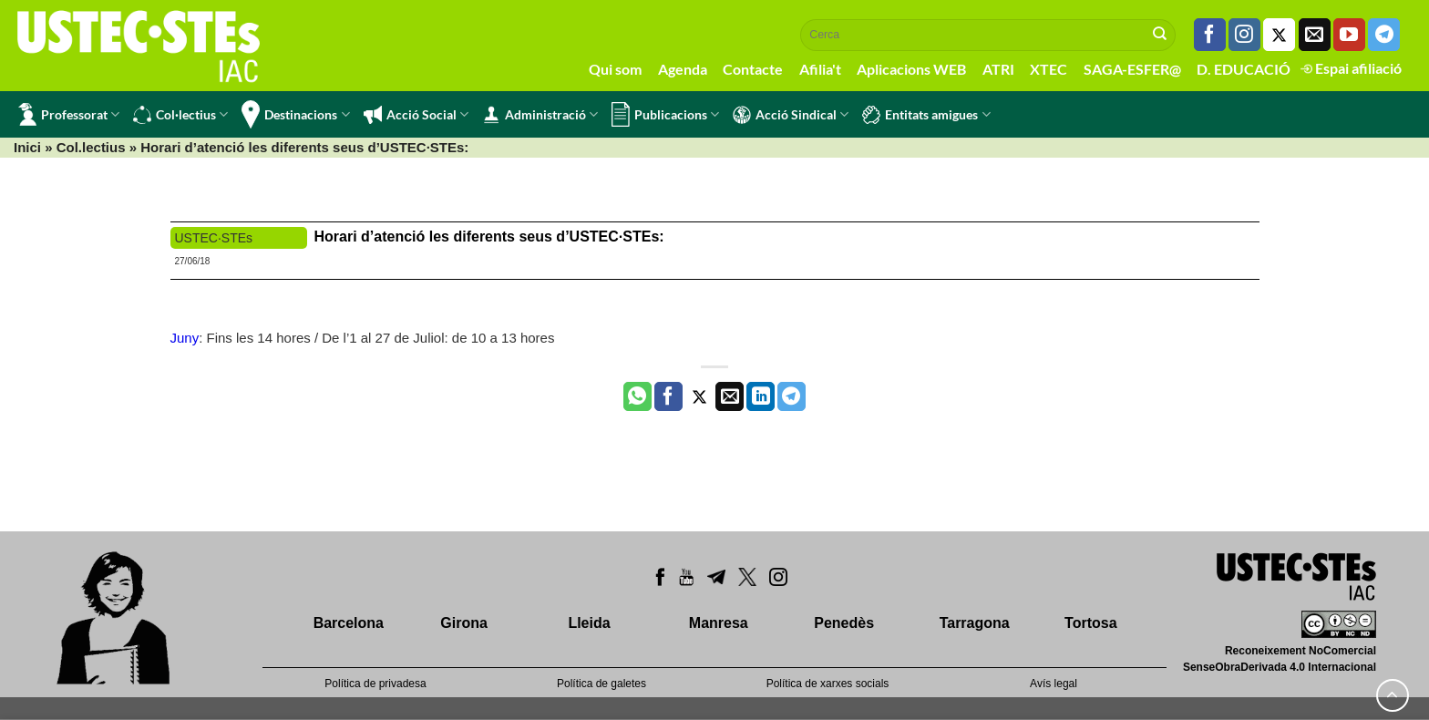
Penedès (844, 623)
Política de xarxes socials (827, 683)
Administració (540, 115)
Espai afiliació (1351, 68)
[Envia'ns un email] (1315, 34)
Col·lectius (180, 115)
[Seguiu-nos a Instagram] (1244, 34)
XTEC (1048, 68)
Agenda (682, 68)
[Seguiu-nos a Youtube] (1349, 34)
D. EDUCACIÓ (1243, 68)
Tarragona (975, 623)
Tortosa (1090, 623)
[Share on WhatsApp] (637, 396)
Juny (185, 337)
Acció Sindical (790, 115)
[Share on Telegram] (791, 396)
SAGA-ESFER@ (1132, 68)
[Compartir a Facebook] (668, 396)
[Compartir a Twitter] (699, 396)
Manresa (718, 623)
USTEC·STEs (214, 238)
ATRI (998, 68)
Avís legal (1053, 683)
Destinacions (295, 114)
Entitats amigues (926, 115)
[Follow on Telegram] (1384, 34)
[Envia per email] (729, 396)
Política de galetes (601, 683)
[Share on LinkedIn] (760, 396)
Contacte (753, 68)
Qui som (615, 68)
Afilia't (820, 68)
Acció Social (416, 115)
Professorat (68, 114)
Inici (27, 147)
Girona (464, 623)
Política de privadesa (375, 683)
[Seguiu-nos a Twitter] (1279, 34)
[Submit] (1160, 34)
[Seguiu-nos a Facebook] (1210, 34)
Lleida (589, 623)
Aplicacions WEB (911, 68)
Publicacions (665, 114)
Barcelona (349, 623)
